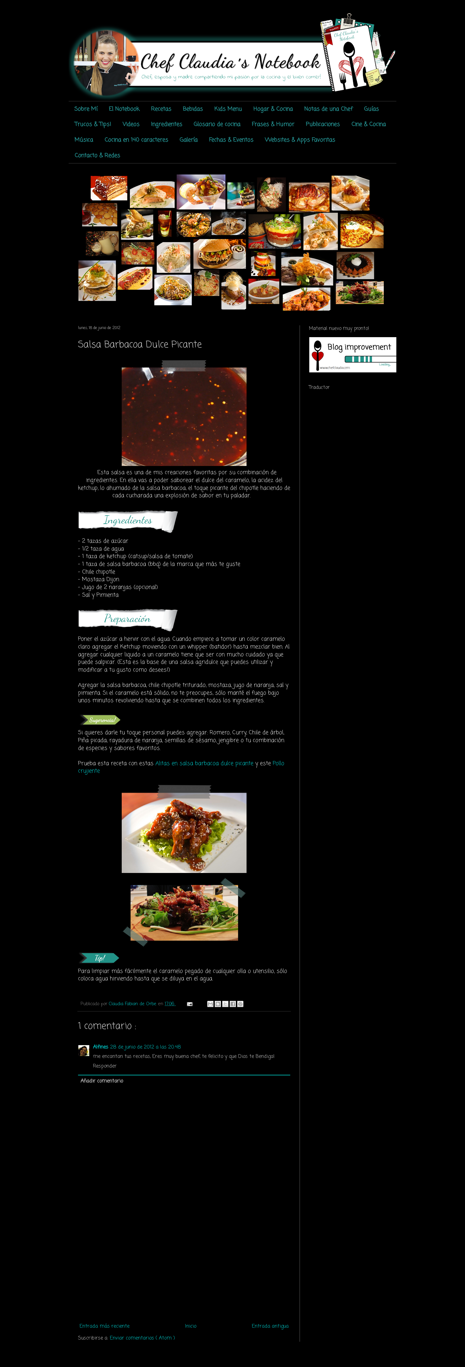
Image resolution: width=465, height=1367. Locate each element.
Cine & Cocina (368, 124)
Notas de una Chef (328, 109)
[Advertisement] (184, 1274)
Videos (131, 124)
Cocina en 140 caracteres (136, 140)
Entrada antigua (270, 1326)
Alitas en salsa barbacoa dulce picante (204, 763)
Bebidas (193, 109)
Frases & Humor (273, 124)
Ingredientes (166, 124)
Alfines (100, 1047)
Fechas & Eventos (231, 140)
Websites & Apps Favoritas (300, 140)
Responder (105, 1066)
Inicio (190, 1326)
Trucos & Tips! (93, 124)
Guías (371, 109)
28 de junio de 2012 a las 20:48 (145, 1047)
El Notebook (124, 109)
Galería (189, 140)
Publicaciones (323, 124)
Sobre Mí (85, 109)
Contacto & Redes (97, 155)
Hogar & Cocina (273, 109)
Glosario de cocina (217, 124)
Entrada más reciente (105, 1326)
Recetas (161, 109)
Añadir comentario (102, 1081)
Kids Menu (228, 109)
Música (84, 140)
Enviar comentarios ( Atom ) (142, 1338)
